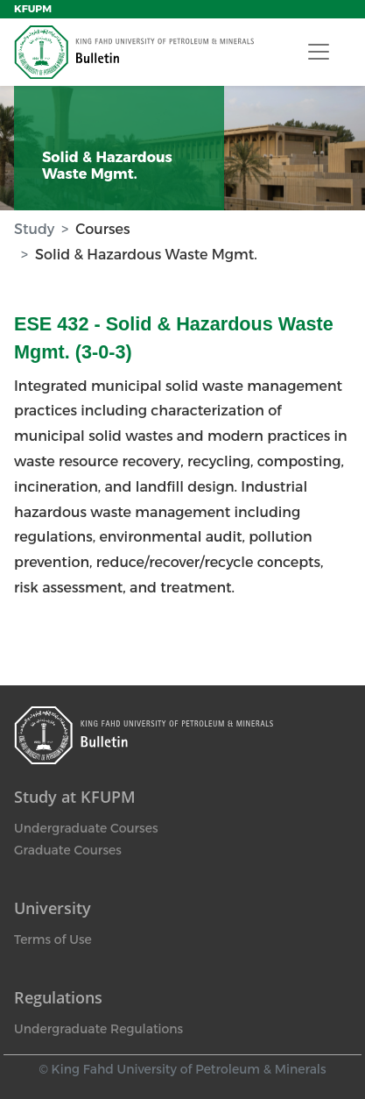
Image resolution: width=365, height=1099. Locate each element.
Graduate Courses (68, 850)
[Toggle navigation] (318, 51)
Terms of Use (53, 939)
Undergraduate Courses (86, 828)
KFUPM (33, 9)
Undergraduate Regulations (98, 1029)
